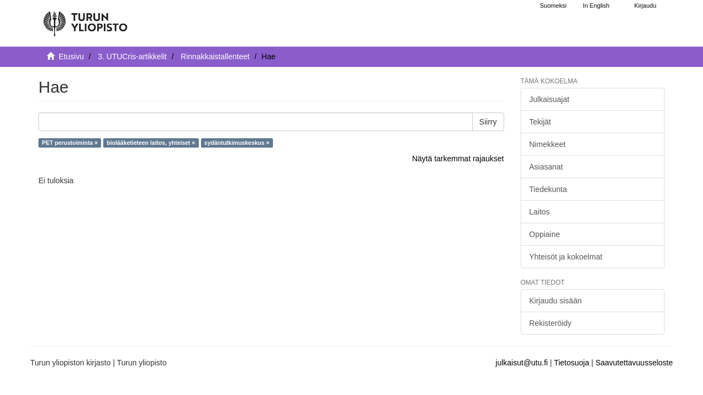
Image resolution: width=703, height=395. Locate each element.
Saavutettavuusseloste (634, 362)
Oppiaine (544, 234)
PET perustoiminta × (70, 142)
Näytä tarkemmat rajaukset (458, 158)
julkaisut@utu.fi (521, 362)
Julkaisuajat (549, 99)
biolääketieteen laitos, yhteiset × (151, 142)
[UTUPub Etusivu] (85, 19)
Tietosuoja (571, 362)
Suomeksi (553, 5)
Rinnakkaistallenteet (215, 56)
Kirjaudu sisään (555, 300)
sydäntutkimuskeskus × (237, 142)
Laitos (539, 211)
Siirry (488, 121)
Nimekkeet (547, 144)
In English (596, 5)
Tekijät (540, 121)
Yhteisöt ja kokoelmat (565, 256)
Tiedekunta (548, 189)
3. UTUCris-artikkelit (132, 56)
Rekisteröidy (550, 323)
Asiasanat (546, 166)
